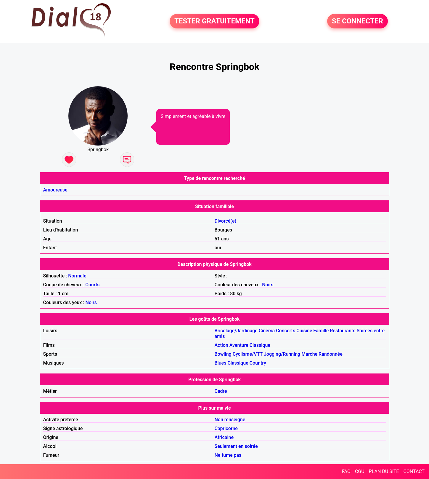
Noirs (267, 285)
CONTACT (414, 471)
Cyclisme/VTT (248, 354)
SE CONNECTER (357, 21)
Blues (220, 363)
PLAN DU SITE (384, 471)
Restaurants (342, 330)
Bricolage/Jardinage (236, 330)
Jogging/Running (282, 354)
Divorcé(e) (226, 221)
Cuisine (304, 330)
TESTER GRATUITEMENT (214, 21)
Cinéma (267, 330)
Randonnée (331, 354)
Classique (260, 345)
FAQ (346, 471)
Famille (321, 330)
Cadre (221, 391)
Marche (309, 354)
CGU (359, 471)
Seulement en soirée (236, 446)
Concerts (285, 330)
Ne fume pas (228, 455)
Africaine (224, 437)
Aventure (238, 345)
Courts (92, 285)
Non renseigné (230, 419)
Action (221, 345)
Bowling (223, 354)
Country (258, 363)
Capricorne (226, 428)
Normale (77, 276)
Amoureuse (55, 190)
